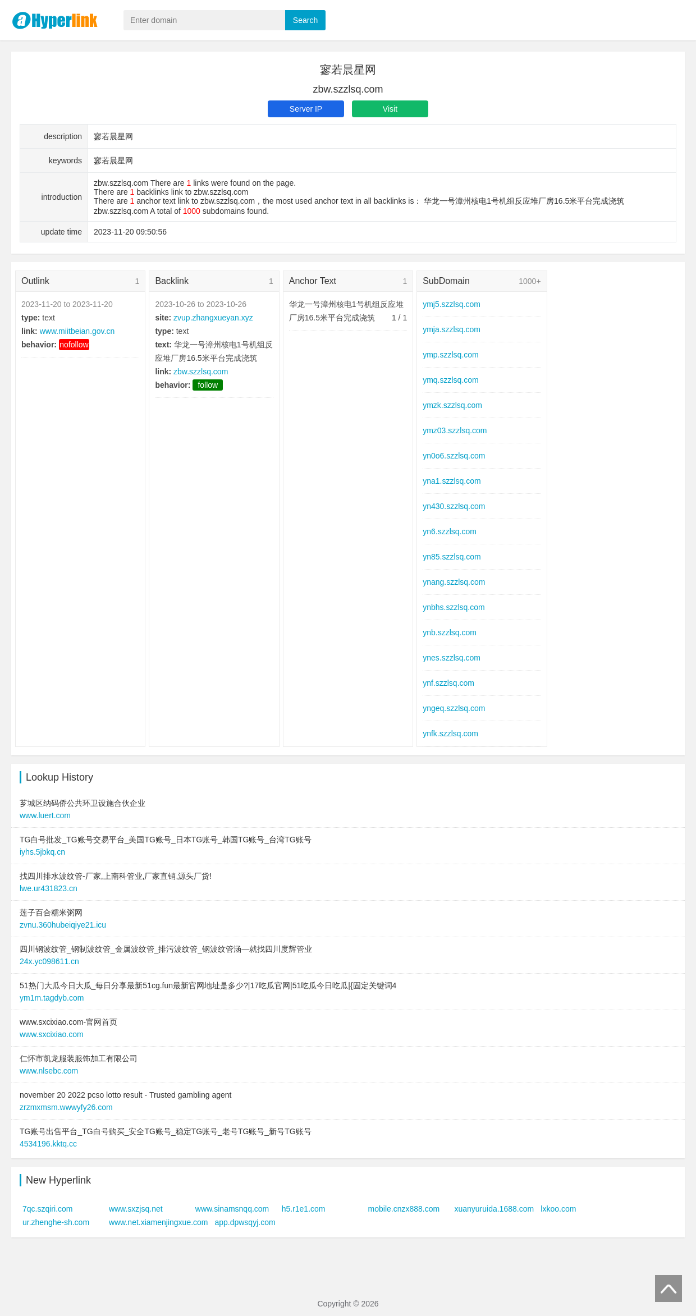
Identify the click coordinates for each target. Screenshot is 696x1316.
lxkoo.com (558, 1208)
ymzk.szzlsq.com (452, 405)
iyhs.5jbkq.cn (42, 851)
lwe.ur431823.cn (48, 888)
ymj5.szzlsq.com (451, 304)
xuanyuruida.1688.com (494, 1208)
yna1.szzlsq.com (451, 480)
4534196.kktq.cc (48, 1143)
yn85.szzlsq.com (451, 556)
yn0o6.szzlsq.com (454, 455)
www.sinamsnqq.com (232, 1208)
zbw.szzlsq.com (200, 371)
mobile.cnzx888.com (404, 1208)
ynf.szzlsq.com (448, 682)
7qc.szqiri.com (47, 1208)
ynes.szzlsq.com (451, 657)
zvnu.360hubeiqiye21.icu (63, 924)
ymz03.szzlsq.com (455, 430)
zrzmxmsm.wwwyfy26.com (66, 1107)
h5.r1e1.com (304, 1208)
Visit (390, 108)
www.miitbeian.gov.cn (77, 331)
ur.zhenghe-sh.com (55, 1222)
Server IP (306, 108)
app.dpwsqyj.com (244, 1222)
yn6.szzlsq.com (450, 531)
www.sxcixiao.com (52, 1034)
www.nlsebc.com (49, 1070)
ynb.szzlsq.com (450, 632)
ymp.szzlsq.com (451, 354)
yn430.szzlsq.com (454, 506)
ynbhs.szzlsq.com (453, 607)
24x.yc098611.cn (49, 961)
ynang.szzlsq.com (454, 581)
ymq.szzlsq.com (451, 379)
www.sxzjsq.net (136, 1208)
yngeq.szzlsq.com (454, 708)
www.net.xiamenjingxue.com (158, 1222)
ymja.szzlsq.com (451, 329)
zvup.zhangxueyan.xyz (213, 317)
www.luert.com (45, 815)
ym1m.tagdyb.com (52, 997)
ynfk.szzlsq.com (450, 733)
